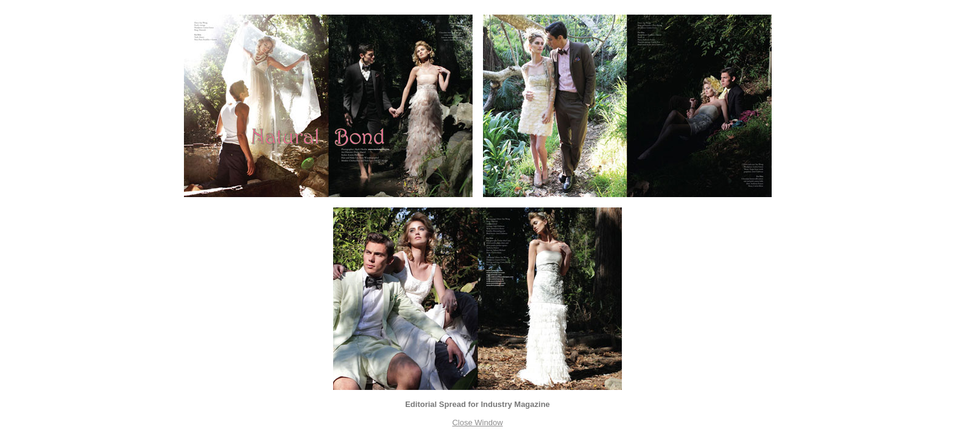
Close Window (477, 422)
